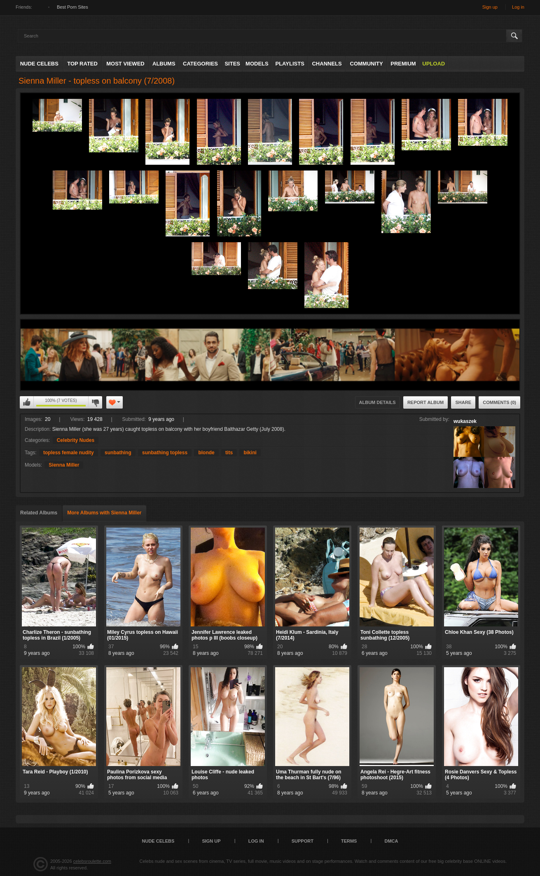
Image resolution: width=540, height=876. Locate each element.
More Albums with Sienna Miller (104, 513)
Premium (403, 64)
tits (229, 453)
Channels (326, 64)
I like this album (27, 402)
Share (463, 402)
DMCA (391, 841)
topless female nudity (68, 453)
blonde (206, 453)
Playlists (289, 64)
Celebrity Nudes (75, 440)
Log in (518, 7)
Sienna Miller (64, 465)
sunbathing (118, 453)
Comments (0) (499, 402)
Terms (349, 841)
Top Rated (82, 64)
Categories (200, 64)
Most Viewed (125, 64)
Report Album (425, 402)
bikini (249, 453)
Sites (232, 64)
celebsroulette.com (92, 861)
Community (366, 64)
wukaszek (465, 421)
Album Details (377, 402)
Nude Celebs (39, 64)
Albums (163, 64)
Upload (433, 64)
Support (302, 841)
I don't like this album (95, 402)
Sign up (490, 7)
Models (257, 64)
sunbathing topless (164, 453)
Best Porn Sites (72, 7)
